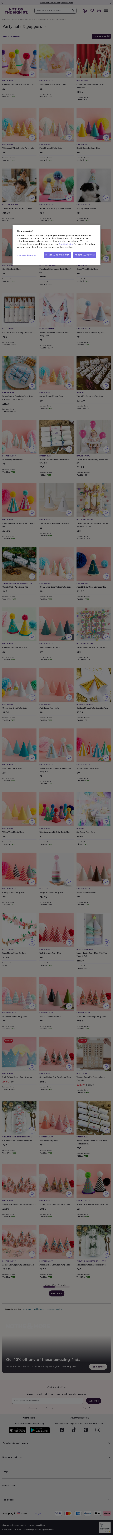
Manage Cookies (26, 255)
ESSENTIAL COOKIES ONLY (57, 255)
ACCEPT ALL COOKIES (85, 255)
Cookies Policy (66, 244)
